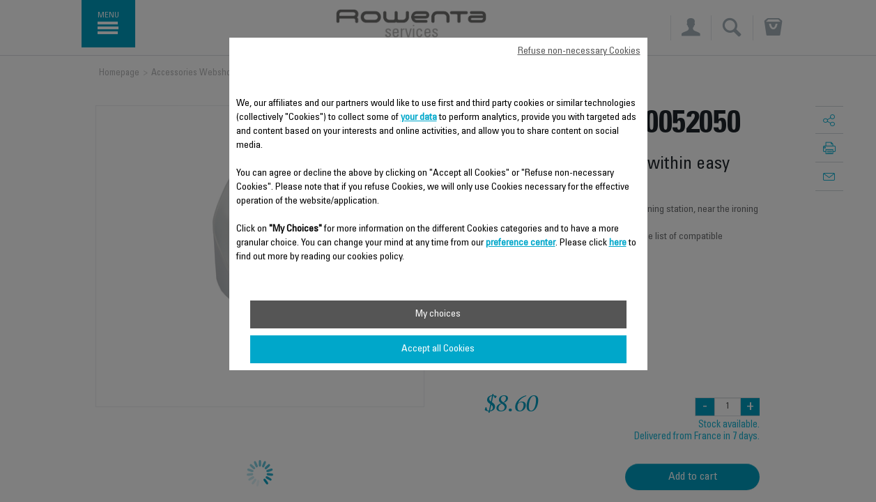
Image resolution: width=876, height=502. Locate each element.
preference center (520, 243)
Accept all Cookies (438, 349)
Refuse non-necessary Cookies (579, 51)
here (618, 243)
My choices (438, 314)
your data (419, 118)
